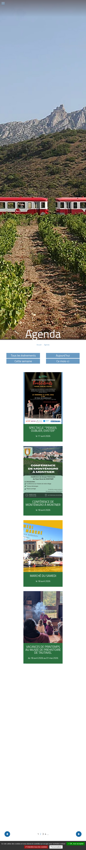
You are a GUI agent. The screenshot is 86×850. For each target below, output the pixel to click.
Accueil (39, 345)
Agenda (46, 345)
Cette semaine (23, 361)
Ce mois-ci (62, 361)
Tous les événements (23, 355)
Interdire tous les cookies (36, 847)
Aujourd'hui (63, 355)
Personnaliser (56, 847)
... (48, 834)
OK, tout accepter (76, 844)
